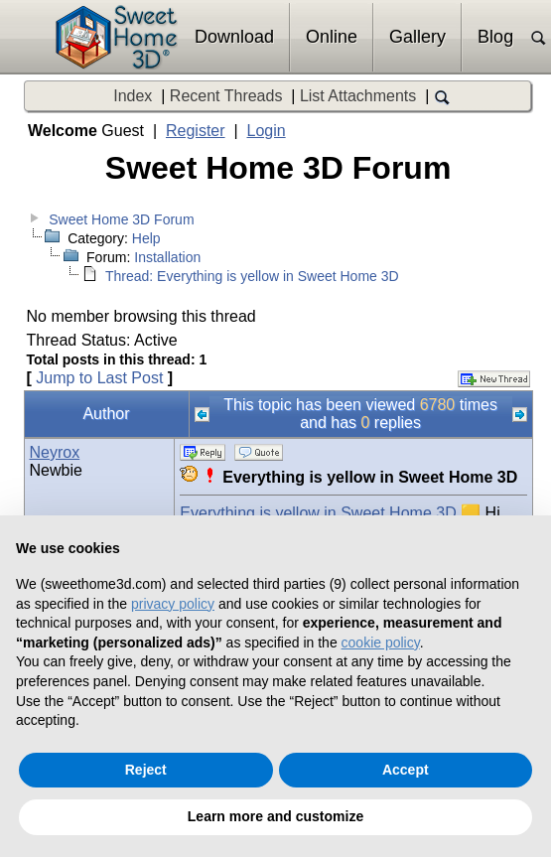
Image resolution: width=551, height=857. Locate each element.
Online (331, 37)
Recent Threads (226, 95)
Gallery (417, 37)
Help (146, 238)
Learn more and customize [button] (275, 816)
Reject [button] (146, 770)
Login (266, 130)
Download (234, 37)
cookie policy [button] (381, 642)
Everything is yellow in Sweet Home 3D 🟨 (330, 512)
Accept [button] (405, 770)
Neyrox (55, 452)
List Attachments (358, 95)
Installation (167, 257)
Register (195, 130)
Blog (495, 37)
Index (132, 95)
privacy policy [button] (172, 604)
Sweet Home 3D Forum (121, 219)
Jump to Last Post (99, 377)
